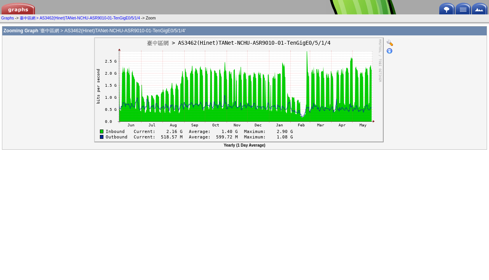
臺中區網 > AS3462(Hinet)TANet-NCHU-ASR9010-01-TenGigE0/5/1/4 (80, 18)
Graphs (7, 18)
